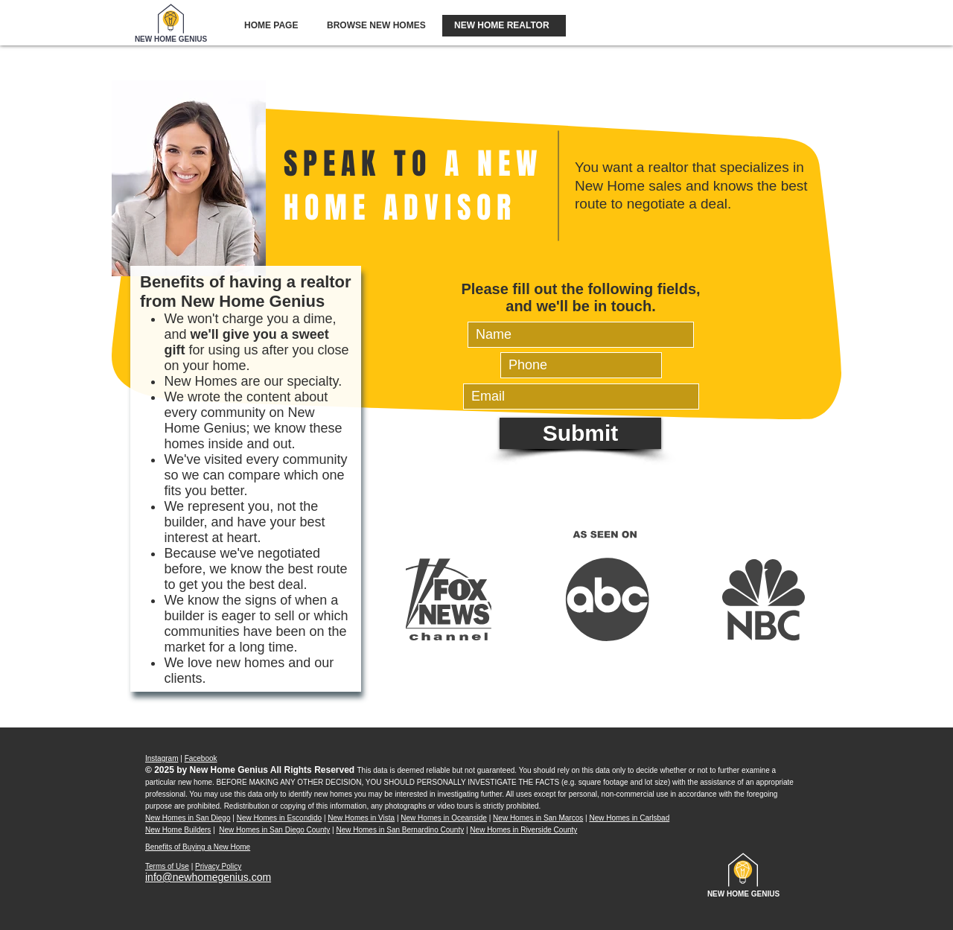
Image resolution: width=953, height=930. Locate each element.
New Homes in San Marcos (538, 818)
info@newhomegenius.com (208, 877)
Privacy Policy (218, 866)
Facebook (201, 758)
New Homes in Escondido (279, 818)
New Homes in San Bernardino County (400, 830)
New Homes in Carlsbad (629, 818)
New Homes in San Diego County (274, 830)
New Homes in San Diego (188, 818)
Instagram (161, 758)
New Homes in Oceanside (444, 818)
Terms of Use (167, 866)
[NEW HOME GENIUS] (171, 39)
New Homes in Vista (361, 818)
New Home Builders (178, 830)
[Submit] (580, 433)
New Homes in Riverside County (523, 830)
